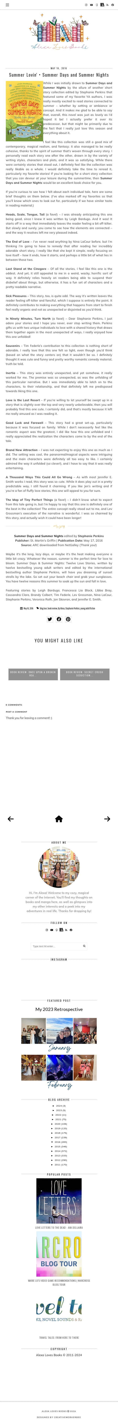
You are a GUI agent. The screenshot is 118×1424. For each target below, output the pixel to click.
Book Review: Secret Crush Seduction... (84, 673)
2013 (58, 1155)
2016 (58, 1142)
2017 (58, 1137)
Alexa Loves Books (54, 1411)
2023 (59, 1110)
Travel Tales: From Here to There (59, 1337)
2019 (58, 1128)
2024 (59, 1105)
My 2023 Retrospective (59, 1009)
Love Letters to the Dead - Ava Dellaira (59, 1227)
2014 (58, 1151)
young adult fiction (87, 608)
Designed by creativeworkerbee (59, 1417)
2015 (58, 1146)
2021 (58, 1119)
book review (52, 608)
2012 (58, 1160)
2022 (58, 1114)
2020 (58, 1123)
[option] (33, 663)
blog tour (43, 608)
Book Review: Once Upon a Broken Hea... (33, 673)
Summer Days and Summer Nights (38, 536)
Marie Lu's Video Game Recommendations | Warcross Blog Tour (59, 1282)
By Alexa (61, 608)
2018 (58, 1133)
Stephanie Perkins (72, 608)
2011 (58, 1164)
